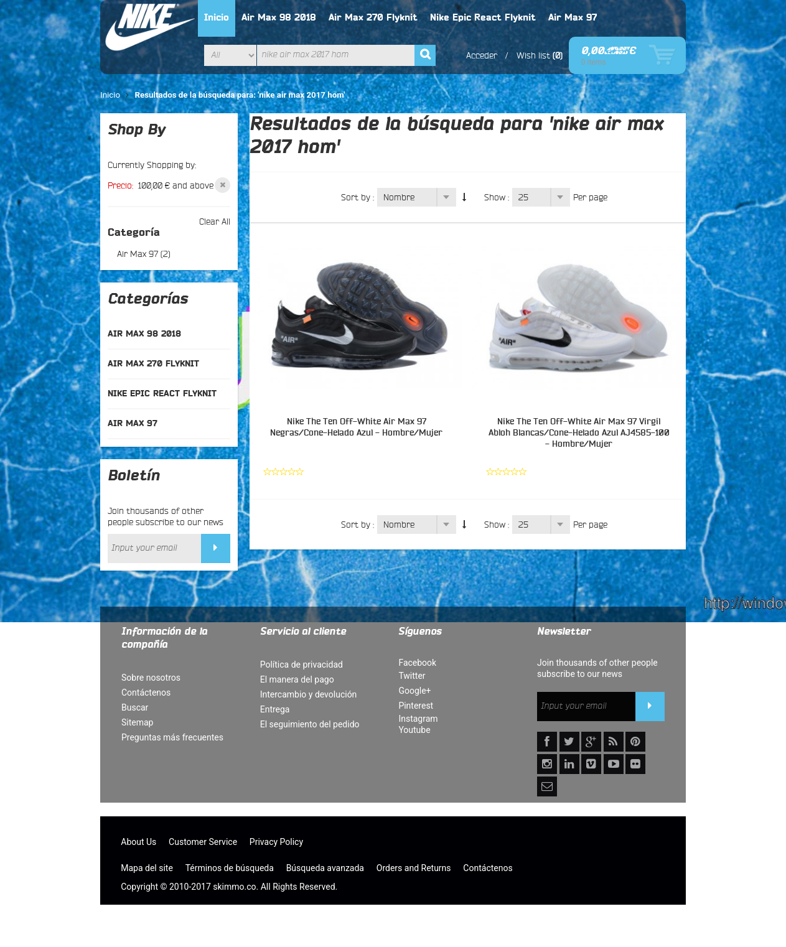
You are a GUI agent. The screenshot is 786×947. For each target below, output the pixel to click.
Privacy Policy (276, 842)
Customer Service (203, 842)
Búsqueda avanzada (325, 868)
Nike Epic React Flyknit (483, 17)
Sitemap (137, 722)
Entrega (275, 709)
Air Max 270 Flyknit (373, 17)
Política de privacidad (301, 664)
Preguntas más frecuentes (172, 737)
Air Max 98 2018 (278, 17)
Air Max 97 (572, 17)
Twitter (411, 676)
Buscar (134, 707)
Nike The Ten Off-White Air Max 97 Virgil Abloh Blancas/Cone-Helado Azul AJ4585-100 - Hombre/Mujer (579, 433)
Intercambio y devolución (308, 694)
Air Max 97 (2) (144, 254)
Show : (496, 197)
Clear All (214, 221)
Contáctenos (146, 692)
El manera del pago (297, 679)
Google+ (414, 691)
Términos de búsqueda (229, 868)
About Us (138, 842)
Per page (590, 197)
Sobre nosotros (150, 678)
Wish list (533, 55)
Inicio (216, 17)
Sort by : (357, 197)
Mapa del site (147, 868)
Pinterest (415, 706)
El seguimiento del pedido (310, 724)
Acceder (481, 55)
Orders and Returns (414, 868)
